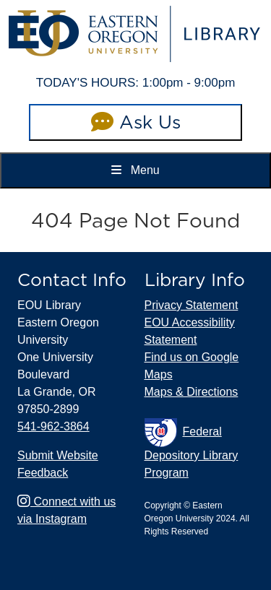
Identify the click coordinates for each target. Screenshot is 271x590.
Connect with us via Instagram (66, 510)
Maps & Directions (191, 392)
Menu (135, 170)
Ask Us (136, 122)
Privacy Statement (191, 305)
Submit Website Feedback (57, 464)
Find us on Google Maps (192, 366)
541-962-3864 (53, 426)
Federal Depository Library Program (191, 448)
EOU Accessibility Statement (190, 331)
